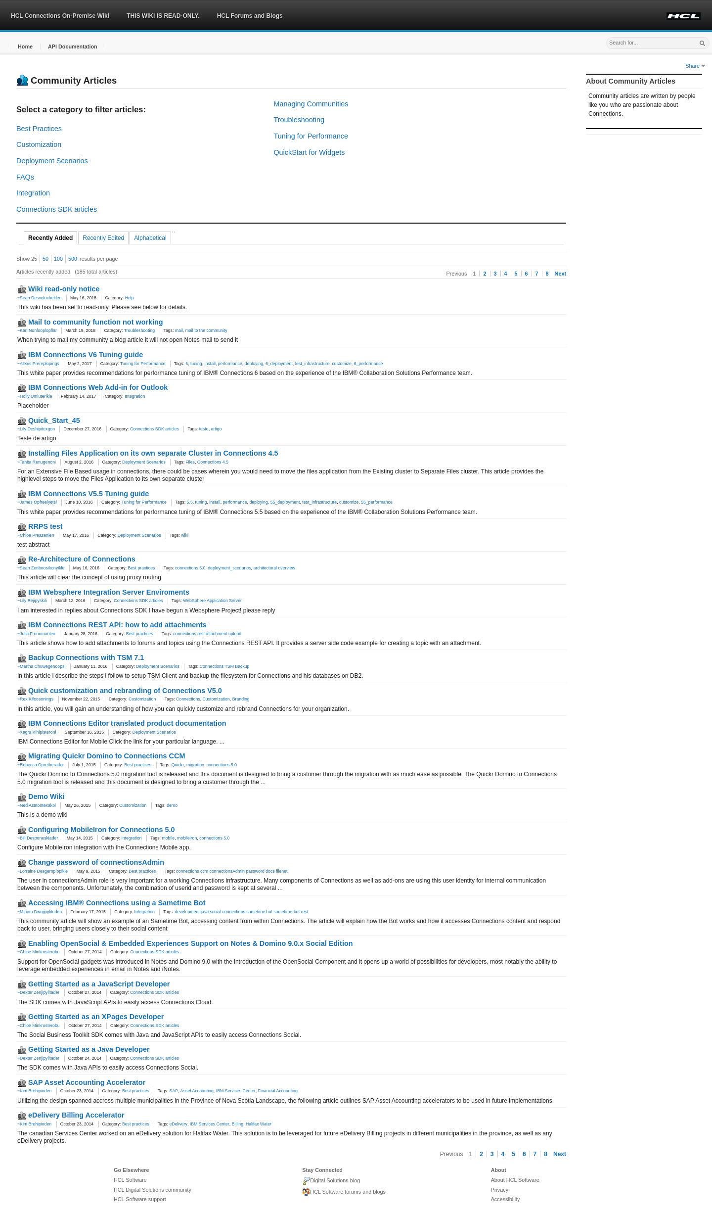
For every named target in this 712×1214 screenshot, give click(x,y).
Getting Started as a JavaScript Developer (99, 984)
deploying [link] (254, 363)
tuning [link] (196, 363)
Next (560, 274)
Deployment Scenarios (52, 161)
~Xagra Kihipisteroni (36, 732)
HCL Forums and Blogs (250, 15)
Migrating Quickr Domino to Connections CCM (106, 756)
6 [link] (186, 363)
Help (129, 297)
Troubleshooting (298, 120)
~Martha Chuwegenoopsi (41, 666)
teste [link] (204, 428)
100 (58, 259)
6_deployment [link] (279, 363)
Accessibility (505, 1199)
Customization (38, 144)
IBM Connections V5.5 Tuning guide (88, 494)
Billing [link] (237, 1123)
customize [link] (341, 363)
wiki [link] (184, 535)
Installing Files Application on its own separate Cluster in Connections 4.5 (153, 453)
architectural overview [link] (274, 567)
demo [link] (172, 805)
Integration (33, 193)
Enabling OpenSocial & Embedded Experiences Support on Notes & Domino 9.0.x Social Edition (190, 943)
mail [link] (179, 330)
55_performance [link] (377, 502)
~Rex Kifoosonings (35, 699)
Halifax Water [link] (258, 1123)
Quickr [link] (178, 764)
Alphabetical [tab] (150, 237)
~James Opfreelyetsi (37, 502)
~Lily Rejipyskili (31, 600)
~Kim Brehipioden (34, 1090)
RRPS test (45, 526)
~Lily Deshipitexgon (36, 428)
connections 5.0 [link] (190, 567)
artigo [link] (216, 428)
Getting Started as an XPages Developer (96, 1017)
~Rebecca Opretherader (40, 764)
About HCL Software (515, 1180)
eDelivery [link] (178, 1123)
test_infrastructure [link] (312, 363)
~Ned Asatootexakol (36, 805)
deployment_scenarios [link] (229, 567)
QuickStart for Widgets (309, 152)
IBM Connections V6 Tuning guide (85, 355)
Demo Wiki (46, 796)
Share (695, 66)
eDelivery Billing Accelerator (76, 1115)
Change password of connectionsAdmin (96, 862)
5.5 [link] (190, 502)
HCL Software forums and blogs (344, 1192)
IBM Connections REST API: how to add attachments (117, 625)
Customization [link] (215, 699)
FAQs (25, 177)
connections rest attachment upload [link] (207, 633)
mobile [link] (168, 838)
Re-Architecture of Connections (81, 559)
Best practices (141, 567)
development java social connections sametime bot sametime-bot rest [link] (241, 911)
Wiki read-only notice (64, 289)
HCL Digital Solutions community (152, 1190)
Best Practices (39, 129)
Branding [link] (241, 699)
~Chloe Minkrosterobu (38, 951)
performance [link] (230, 363)
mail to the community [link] (206, 330)
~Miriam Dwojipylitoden (39, 911)
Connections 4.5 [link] (212, 462)
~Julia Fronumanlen (36, 633)
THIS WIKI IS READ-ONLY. (163, 15)
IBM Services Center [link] (236, 1090)
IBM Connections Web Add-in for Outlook (98, 387)
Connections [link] (188, 699)
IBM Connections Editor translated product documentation (127, 723)
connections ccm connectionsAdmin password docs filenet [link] (231, 871)
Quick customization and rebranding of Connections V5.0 (125, 691)
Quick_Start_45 (54, 420)
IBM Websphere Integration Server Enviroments (108, 592)
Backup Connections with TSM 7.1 (86, 657)
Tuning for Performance (310, 136)
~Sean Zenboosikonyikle (40, 567)
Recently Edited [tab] (103, 237)
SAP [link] (173, 1090)
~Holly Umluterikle (34, 396)
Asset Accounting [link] (197, 1090)
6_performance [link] (368, 363)
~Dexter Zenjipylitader (38, 992)
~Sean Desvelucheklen (39, 297)
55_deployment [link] (285, 502)
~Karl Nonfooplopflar (37, 330)
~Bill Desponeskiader (37, 838)
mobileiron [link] (187, 838)
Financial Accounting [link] (278, 1090)
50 (45, 259)
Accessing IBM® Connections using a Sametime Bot (116, 903)
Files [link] (190, 462)
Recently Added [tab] (50, 237)
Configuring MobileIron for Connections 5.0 (101, 830)
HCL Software (130, 1180)
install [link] (210, 363)
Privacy (499, 1190)
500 (72, 259)
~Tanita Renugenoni (36, 462)
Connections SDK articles (56, 209)
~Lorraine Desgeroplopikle (42, 871)
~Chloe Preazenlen (35, 535)
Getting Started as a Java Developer (89, 1049)
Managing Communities (310, 104)
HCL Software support (140, 1199)
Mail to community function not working (95, 322)
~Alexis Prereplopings (38, 363)
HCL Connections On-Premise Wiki (60, 15)
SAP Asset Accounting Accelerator (86, 1082)
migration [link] (195, 764)
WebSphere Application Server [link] (212, 600)
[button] (25, 46)
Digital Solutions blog (331, 1181)
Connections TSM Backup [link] (225, 666)
